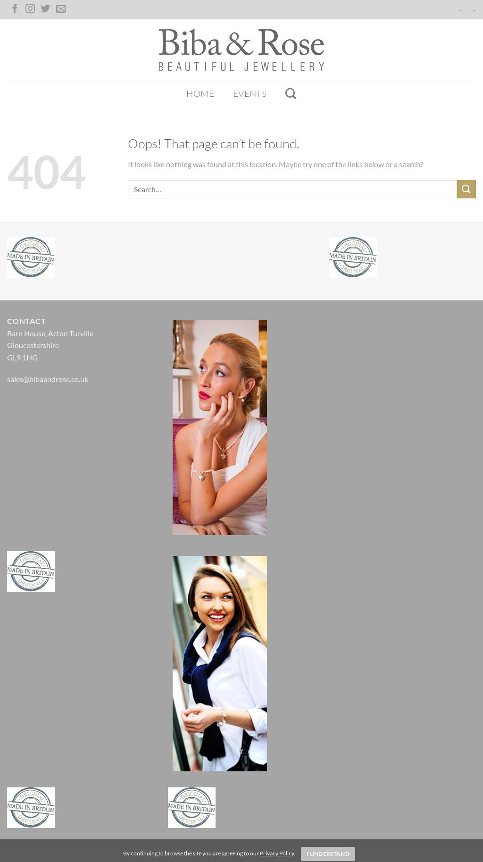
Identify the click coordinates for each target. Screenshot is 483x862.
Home (200, 93)
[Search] (290, 93)
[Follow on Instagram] (30, 9)
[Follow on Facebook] (14, 9)
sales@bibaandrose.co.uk (47, 379)
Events (249, 93)
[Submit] (466, 189)
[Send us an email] (61, 9)
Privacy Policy (277, 853)
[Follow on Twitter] (45, 9)
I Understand (328, 853)
